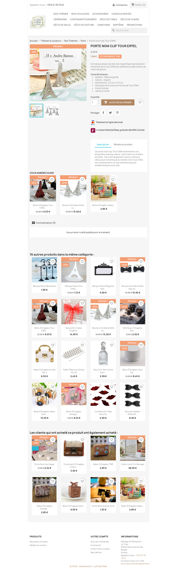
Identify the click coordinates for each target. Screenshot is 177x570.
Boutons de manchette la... (73, 206)
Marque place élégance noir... (103, 287)
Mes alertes (96, 552)
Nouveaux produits (39, 541)
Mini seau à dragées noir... (132, 329)
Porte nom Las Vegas (44, 464)
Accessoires (100, 13)
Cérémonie (60, 19)
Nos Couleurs (80, 13)
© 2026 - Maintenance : (82, 566)
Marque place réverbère (44, 286)
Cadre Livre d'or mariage (132, 464)
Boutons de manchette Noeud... (133, 287)
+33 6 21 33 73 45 (55, 4)
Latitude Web (100, 566)
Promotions (134, 24)
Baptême (118, 24)
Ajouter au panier (118, 102)
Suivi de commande (100, 541)
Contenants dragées (83, 19)
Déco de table (108, 19)
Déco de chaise (129, 19)
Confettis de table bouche (103, 413)
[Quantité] (94, 102)
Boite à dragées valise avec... (44, 413)
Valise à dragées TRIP (103, 464)
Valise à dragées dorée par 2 (44, 371)
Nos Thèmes (61, 13)
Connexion (96, 545)
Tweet (110, 112)
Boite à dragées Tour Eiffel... (43, 206)
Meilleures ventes (38, 545)
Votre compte (99, 536)
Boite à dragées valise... (103, 205)
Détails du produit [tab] (123, 144)
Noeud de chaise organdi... (74, 329)
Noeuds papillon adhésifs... (132, 413)
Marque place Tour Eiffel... (74, 287)
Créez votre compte (100, 548)
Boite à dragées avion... (74, 506)
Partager (103, 112)
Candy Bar (103, 24)
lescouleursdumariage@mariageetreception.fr (143, 563)
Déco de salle (62, 24)
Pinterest (117, 112)
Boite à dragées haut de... (133, 371)
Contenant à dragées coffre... (73, 465)
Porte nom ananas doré (103, 506)
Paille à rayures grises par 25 (73, 371)
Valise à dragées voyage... (44, 507)
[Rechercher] (129, 30)
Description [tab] (103, 144)
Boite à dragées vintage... (73, 413)
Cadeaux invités (121, 13)
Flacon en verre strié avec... (103, 371)
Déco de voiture (84, 24)
